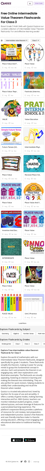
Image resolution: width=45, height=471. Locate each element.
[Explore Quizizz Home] (6, 3)
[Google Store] (30, 440)
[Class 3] (36, 40)
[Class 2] (27, 344)
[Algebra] (16, 333)
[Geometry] (5, 333)
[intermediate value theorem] (16, 40)
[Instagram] (29, 461)
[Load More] (22, 323)
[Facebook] (25, 461)
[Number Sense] (28, 333)
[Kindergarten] (6, 344)
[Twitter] (21, 461)
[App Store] (17, 440)
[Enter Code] (39, 3)
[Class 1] (18, 344)
